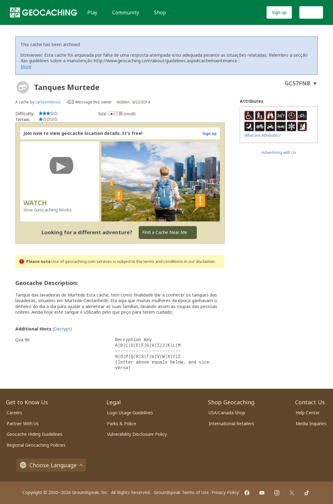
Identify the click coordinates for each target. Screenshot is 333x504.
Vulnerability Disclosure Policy (137, 434)
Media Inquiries (311, 423)
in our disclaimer (199, 261)
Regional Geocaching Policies (36, 445)
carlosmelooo (47, 102)
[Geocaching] (43, 12)
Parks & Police (121, 423)
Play (92, 12)
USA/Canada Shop (227, 413)
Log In (311, 12)
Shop (160, 12)
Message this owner (93, 102)
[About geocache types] (22, 87)
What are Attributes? (262, 135)
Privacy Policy (225, 492)
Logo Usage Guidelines (130, 413)
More (26, 66)
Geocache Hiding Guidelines (34, 434)
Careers (14, 413)
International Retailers (231, 423)
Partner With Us (23, 423)
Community (125, 12)
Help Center (308, 413)
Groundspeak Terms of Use (181, 492)
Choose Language (51, 465)
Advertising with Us (279, 152)
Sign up (279, 12)
